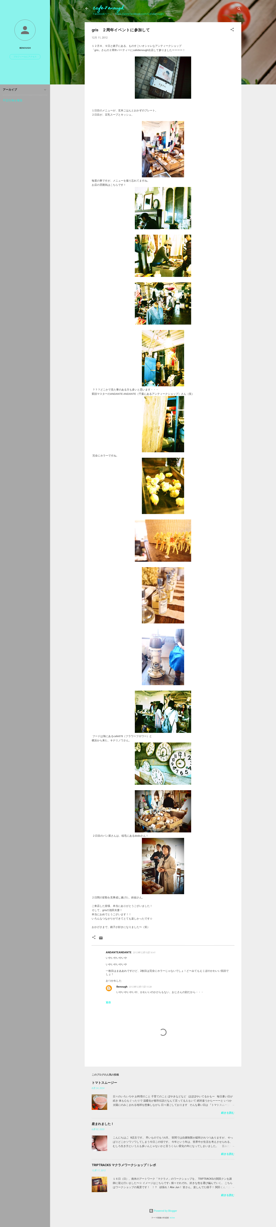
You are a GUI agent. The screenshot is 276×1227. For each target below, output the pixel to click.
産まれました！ (103, 1124)
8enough (121, 986)
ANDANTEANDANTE (118, 952)
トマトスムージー (104, 1083)
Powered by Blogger (163, 1210)
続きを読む (227, 1112)
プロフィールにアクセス (25, 56)
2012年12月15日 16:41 (144, 952)
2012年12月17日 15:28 (140, 986)
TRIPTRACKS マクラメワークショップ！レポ (124, 1165)
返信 (108, 1002)
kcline (172, 1218)
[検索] (239, 9)
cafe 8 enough (108, 8)
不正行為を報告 (13, 100)
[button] (232, 30)
